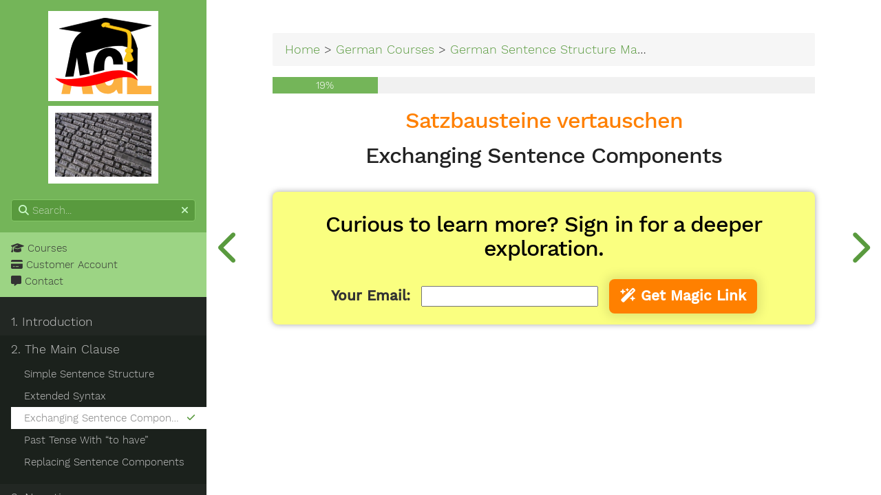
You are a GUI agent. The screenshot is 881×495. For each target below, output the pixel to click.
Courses (39, 248)
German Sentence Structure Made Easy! (568, 49)
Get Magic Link (683, 295)
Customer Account (64, 264)
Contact (37, 281)
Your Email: (370, 295)
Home (302, 49)
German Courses (385, 49)
